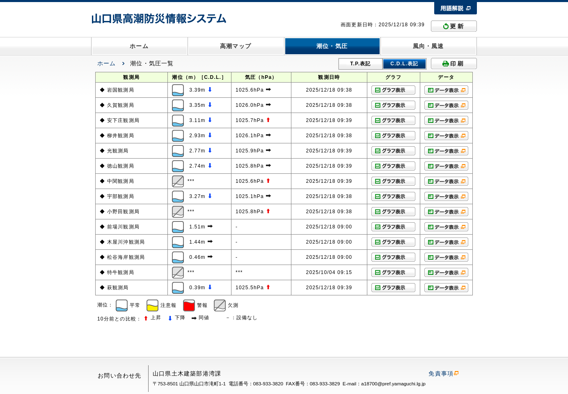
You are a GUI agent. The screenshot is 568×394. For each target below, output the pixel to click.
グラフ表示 (393, 89)
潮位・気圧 (332, 46)
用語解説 (455, 8)
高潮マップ (235, 46)
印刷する (454, 63)
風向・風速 (428, 46)
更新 (454, 26)
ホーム (139, 46)
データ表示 (446, 89)
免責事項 (443, 373)
